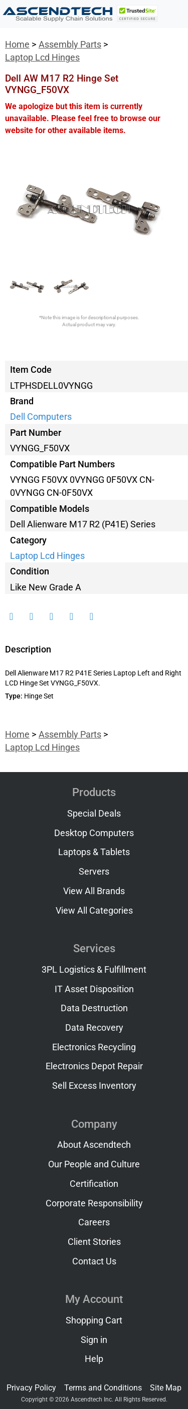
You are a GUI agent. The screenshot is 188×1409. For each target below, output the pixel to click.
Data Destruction (94, 1008)
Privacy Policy (31, 1387)
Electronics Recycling (94, 1047)
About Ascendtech (94, 1145)
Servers (94, 872)
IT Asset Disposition (94, 989)
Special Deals (94, 814)
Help (94, 1359)
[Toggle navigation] (173, 14)
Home (17, 45)
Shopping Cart (94, 1320)
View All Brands (94, 891)
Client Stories (94, 1242)
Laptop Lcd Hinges (42, 58)
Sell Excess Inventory (94, 1086)
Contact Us (94, 1261)
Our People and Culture (94, 1164)
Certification (94, 1184)
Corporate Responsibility (94, 1203)
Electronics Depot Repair (94, 1066)
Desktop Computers (94, 833)
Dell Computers (41, 417)
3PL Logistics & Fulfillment (94, 970)
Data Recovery (94, 1028)
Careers (94, 1222)
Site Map (165, 1387)
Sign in (94, 1340)
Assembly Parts (70, 45)
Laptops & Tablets (94, 852)
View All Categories (94, 911)
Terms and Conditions (103, 1387)
